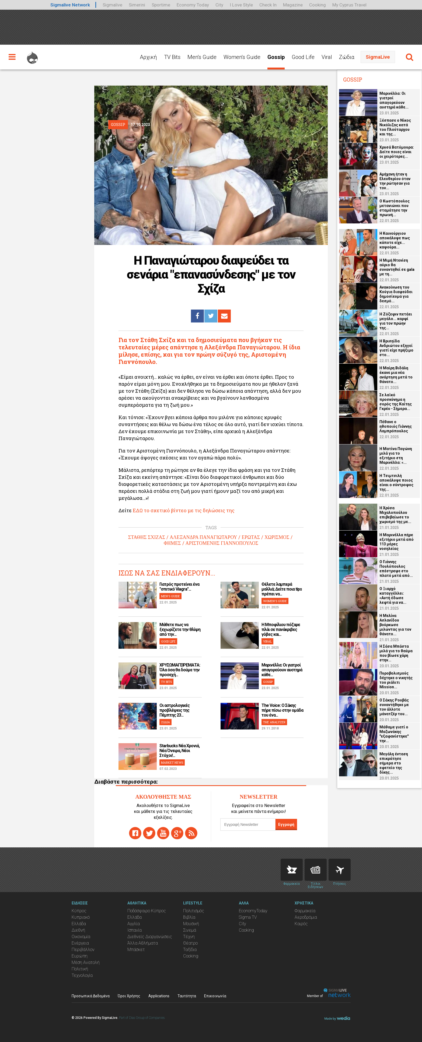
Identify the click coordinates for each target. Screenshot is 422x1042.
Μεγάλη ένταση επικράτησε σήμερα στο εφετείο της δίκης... (393, 763)
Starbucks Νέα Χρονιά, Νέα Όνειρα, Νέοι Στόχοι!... (179, 750)
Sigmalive (112, 5)
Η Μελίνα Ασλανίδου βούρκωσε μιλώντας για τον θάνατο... (395, 624)
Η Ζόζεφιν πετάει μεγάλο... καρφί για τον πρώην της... (395, 321)
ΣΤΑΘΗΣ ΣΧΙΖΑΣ (146, 537)
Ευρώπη (80, 956)
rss (191, 833)
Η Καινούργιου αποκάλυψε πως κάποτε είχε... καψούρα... (394, 240)
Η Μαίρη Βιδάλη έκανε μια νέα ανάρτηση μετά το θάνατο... (396, 375)
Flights (340, 870)
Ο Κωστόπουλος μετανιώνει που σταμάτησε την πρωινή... (394, 208)
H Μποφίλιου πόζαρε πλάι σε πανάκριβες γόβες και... (280, 629)
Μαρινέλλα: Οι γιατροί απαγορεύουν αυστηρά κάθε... (281, 669)
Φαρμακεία (305, 910)
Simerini (137, 5)
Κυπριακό (81, 917)
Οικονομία (81, 936)
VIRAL (267, 641)
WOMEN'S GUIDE (275, 601)
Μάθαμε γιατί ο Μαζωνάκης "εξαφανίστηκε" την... (394, 734)
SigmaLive (378, 57)
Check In (268, 5)
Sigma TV (248, 917)
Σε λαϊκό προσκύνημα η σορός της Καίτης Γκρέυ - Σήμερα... (395, 402)
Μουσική (191, 923)
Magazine (293, 5)
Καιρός (301, 923)
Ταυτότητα (186, 996)
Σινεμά (189, 930)
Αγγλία (133, 923)
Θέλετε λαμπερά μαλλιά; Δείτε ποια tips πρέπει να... (281, 589)
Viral (327, 57)
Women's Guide (242, 57)
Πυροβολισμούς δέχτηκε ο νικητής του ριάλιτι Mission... (396, 680)
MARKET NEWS (172, 762)
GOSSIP (268, 682)
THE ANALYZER (274, 722)
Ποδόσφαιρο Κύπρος (146, 910)
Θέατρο (190, 943)
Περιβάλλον (83, 949)
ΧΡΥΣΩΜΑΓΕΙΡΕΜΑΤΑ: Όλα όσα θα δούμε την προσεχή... (179, 669)
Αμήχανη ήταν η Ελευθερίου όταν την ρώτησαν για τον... (394, 181)
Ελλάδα (79, 923)
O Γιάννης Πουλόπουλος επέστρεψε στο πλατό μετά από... (396, 569)
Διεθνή (78, 930)
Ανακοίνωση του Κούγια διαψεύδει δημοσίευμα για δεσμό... (396, 294)
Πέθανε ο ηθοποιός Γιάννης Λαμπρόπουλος (395, 426)
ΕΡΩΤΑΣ (251, 537)
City (219, 5)
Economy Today (193, 5)
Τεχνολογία (82, 975)
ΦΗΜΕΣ (172, 543)
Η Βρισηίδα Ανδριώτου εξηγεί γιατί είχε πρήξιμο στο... (396, 348)
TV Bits (172, 57)
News (316, 870)
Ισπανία (134, 930)
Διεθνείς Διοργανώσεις (149, 936)
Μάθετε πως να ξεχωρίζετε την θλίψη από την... (179, 629)
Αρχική (148, 57)
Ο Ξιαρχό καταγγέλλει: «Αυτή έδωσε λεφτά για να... (392, 596)
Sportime (161, 5)
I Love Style (241, 5)
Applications (158, 996)
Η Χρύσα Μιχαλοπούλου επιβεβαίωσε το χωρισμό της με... (395, 515)
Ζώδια (346, 57)
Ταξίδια (190, 949)
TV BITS (166, 682)
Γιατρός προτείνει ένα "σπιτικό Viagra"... (179, 587)
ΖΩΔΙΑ (165, 722)
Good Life (303, 57)
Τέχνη (189, 936)
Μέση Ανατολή (86, 962)
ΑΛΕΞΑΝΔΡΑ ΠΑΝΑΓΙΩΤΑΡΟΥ (203, 537)
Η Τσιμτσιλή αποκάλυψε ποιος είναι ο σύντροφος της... (396, 482)
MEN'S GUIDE (170, 596)
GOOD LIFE (168, 641)
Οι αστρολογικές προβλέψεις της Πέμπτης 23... (174, 710)
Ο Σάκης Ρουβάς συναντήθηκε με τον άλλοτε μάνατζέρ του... (394, 707)
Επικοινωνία (215, 996)
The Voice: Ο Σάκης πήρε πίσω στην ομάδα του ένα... (282, 710)
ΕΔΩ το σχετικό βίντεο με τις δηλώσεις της (184, 510)
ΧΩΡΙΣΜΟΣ (276, 537)
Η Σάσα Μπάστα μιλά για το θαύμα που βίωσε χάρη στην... (396, 653)
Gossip (276, 57)
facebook (135, 833)
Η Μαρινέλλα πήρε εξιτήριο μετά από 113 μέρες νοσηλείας (396, 542)
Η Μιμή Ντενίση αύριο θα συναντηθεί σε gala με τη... (396, 267)
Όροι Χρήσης (129, 996)
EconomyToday (253, 910)
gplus (177, 833)
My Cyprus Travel (349, 5)
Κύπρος (79, 910)
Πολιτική (80, 968)
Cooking (317, 5)
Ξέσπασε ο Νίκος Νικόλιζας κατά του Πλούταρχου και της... (395, 127)
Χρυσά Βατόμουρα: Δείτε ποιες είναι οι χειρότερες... (396, 152)
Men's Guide (202, 57)
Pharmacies (292, 870)
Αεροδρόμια (306, 917)
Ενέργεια (80, 943)
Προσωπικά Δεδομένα (91, 996)
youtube (163, 833)
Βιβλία (189, 917)
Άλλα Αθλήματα (142, 943)
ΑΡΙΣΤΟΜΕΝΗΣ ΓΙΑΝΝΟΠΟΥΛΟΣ (222, 543)
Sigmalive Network (70, 5)
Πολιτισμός (193, 910)
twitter (149, 833)
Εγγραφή (286, 824)
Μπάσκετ (136, 949)
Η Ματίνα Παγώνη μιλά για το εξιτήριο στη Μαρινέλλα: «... (395, 456)
